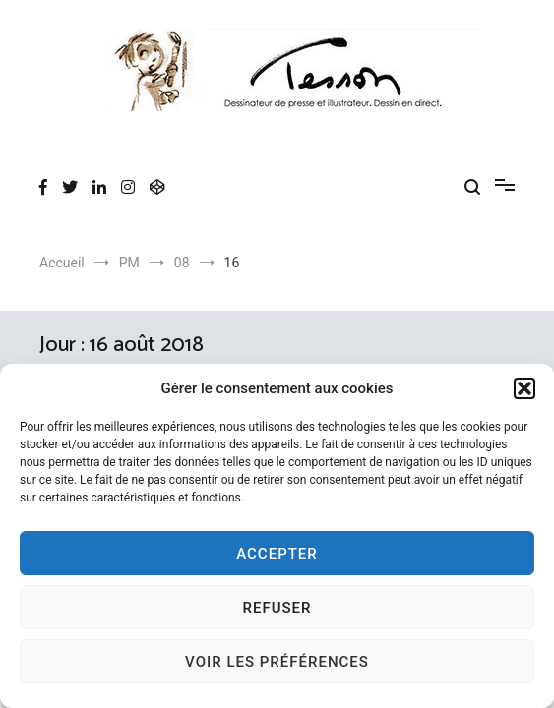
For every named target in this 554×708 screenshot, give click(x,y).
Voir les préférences (277, 662)
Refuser (277, 608)
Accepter (277, 553)
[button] (524, 388)
